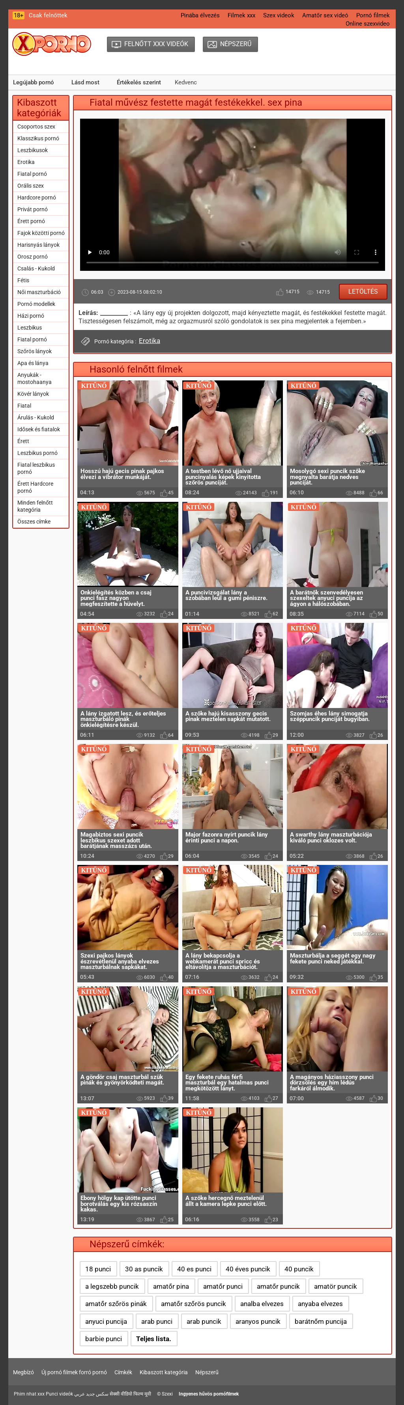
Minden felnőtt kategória (35, 506)
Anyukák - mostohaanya (34, 378)
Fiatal (24, 405)
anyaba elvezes (320, 1304)
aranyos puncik (258, 1321)
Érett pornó (31, 221)
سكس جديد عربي (91, 1394)
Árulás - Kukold (35, 417)
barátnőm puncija (321, 1321)
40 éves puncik (248, 1269)
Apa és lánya (33, 363)
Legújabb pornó (33, 82)
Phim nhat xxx (29, 1394)
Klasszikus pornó (38, 138)
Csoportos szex (36, 126)
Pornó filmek (373, 15)
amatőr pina (171, 1286)
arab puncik (204, 1321)
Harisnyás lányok (38, 245)
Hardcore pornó (36, 197)
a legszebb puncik (112, 1286)
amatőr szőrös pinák (116, 1304)
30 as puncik (144, 1269)
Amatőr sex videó (325, 15)
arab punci (156, 1321)
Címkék (123, 1372)
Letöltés (363, 291)
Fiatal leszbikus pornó (36, 468)
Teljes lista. (153, 1339)
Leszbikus (29, 327)
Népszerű (207, 1372)
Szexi (167, 1394)
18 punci (98, 1269)
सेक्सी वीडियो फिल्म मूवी (130, 1394)
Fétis (23, 280)
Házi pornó (30, 316)
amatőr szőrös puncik (193, 1304)
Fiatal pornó (32, 174)
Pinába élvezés (200, 15)
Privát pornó (32, 209)
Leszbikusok (32, 150)
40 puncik (299, 1269)
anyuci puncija (106, 1321)
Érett (23, 441)
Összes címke (33, 521)
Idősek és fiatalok (38, 429)
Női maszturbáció (39, 292)
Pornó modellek (36, 304)
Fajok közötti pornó (41, 233)
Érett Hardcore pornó (35, 487)
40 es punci (194, 1269)
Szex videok (278, 15)
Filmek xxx (241, 15)
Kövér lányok (33, 394)
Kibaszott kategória (164, 1372)
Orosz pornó (32, 256)
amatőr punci (223, 1286)
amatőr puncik (278, 1286)
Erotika (26, 162)
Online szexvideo (368, 23)
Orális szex (30, 186)
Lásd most (85, 82)
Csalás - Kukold (36, 268)
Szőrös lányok (34, 351)
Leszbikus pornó (37, 453)
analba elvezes (262, 1304)
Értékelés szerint (139, 82)
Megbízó (23, 1372)
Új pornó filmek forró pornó (74, 1372)
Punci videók (59, 1394)
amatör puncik (335, 1286)
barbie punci (103, 1339)
